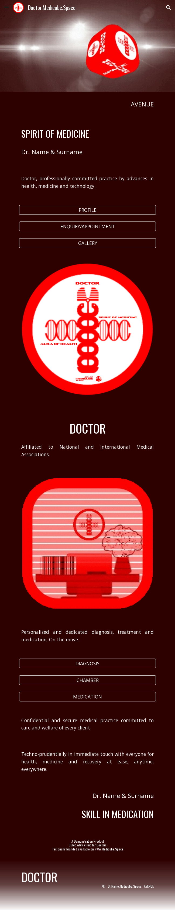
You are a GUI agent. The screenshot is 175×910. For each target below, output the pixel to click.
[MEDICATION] (87, 696)
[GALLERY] (87, 243)
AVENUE (149, 886)
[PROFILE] (87, 210)
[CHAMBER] (87, 680)
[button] (6, 7)
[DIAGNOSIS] (87, 663)
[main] (87, 104)
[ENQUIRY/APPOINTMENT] (87, 226)
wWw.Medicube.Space (109, 849)
